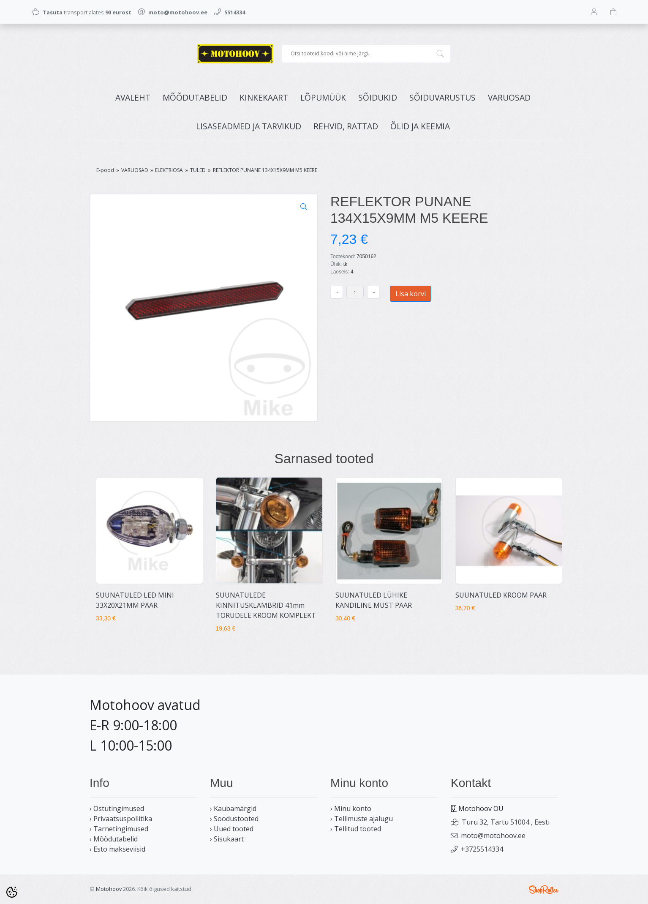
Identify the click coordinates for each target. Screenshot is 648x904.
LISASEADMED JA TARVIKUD (248, 126)
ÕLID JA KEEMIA (420, 126)
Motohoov (109, 889)
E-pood (105, 170)
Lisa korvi (410, 293)
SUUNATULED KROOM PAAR (501, 595)
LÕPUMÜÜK (323, 97)
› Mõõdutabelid (114, 839)
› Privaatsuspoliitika (121, 818)
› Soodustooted (234, 818)
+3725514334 (482, 849)
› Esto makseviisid (117, 849)
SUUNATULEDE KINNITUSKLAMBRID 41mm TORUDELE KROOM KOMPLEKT (266, 605)
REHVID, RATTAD (345, 126)
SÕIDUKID (377, 97)
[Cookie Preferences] (11, 892)
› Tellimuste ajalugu (361, 818)
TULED (198, 170)
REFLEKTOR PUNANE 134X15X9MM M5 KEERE (265, 170)
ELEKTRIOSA (169, 170)
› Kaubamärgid (233, 808)
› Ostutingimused (117, 808)
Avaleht (132, 97)
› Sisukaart (227, 839)
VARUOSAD (509, 97)
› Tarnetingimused (119, 828)
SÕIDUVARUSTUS (442, 97)
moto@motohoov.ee (493, 835)
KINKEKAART (264, 97)
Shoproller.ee (543, 889)
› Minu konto (350, 808)
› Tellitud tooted (355, 828)
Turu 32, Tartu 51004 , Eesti (506, 822)
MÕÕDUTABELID (195, 97)
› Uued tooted (231, 828)
